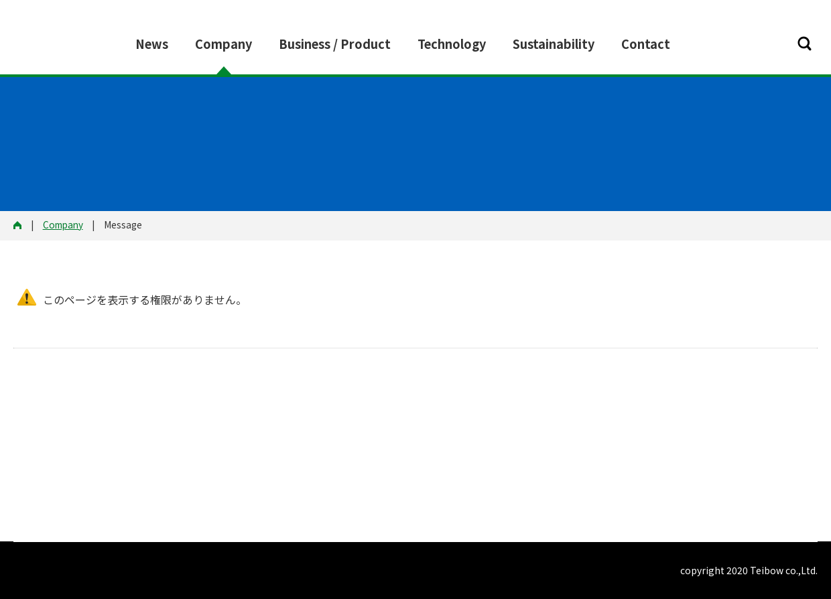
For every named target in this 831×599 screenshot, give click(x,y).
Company (223, 43)
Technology (452, 43)
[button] (804, 43)
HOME (22, 226)
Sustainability (553, 43)
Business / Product (335, 43)
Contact (645, 43)
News (151, 43)
